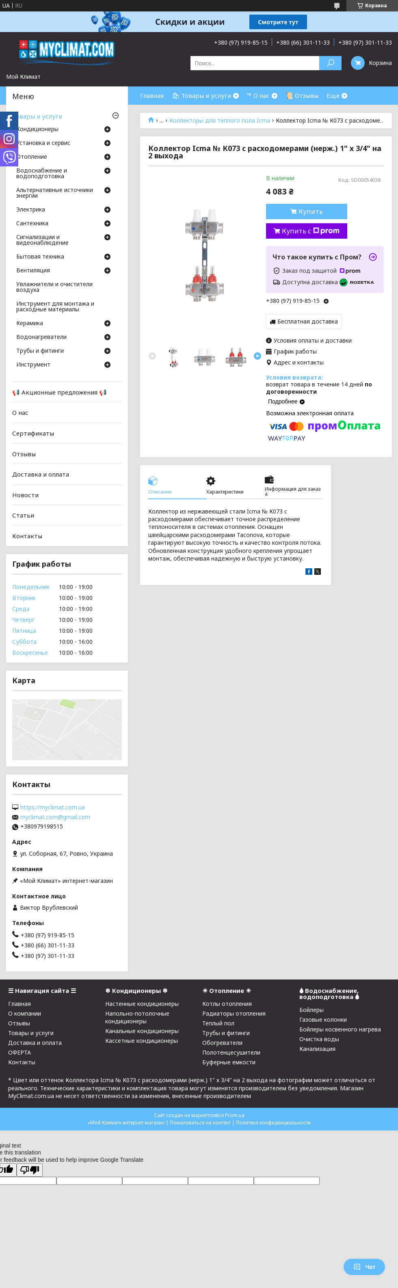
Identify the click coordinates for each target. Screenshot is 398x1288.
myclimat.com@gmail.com (55, 817)
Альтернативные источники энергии (54, 193)
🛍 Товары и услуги (201, 95)
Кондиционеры (37, 129)
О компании (24, 1013)
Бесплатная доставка (307, 321)
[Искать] (330, 63)
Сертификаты (33, 433)
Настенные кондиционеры (142, 1004)
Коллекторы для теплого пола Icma (219, 120)
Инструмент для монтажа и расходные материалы (55, 307)
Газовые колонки (323, 1019)
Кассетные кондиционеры (141, 1040)
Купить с (311, 231)
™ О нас (258, 95)
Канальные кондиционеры (142, 1031)
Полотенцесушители (231, 1052)
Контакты (27, 536)
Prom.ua (234, 1115)
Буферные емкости (228, 1062)
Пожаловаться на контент (200, 1122)
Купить (310, 211)
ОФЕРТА (19, 1052)
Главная (152, 95)
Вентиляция (33, 271)
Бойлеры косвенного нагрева (340, 1029)
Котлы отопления (227, 1004)
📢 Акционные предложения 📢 (59, 392)
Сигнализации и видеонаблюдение (42, 240)
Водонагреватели (41, 337)
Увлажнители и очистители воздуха (54, 287)
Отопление (31, 157)
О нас (20, 412)
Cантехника (32, 223)
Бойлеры (311, 1010)
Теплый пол (218, 1023)
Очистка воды (319, 1039)
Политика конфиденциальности (273, 1122)
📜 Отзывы (302, 95)
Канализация (317, 1049)
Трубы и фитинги (40, 351)
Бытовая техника (40, 257)
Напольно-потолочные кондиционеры (137, 1017)
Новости (25, 495)
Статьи (23, 515)
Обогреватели (222, 1042)
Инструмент (33, 365)
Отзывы (24, 453)
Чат (364, 1267)
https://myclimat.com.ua (52, 807)
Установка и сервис (43, 143)
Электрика (30, 210)
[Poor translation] (30, 1170)
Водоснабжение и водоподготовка (41, 174)
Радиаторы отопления (234, 1013)
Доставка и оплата (40, 474)
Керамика (29, 323)
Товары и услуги (37, 116)
